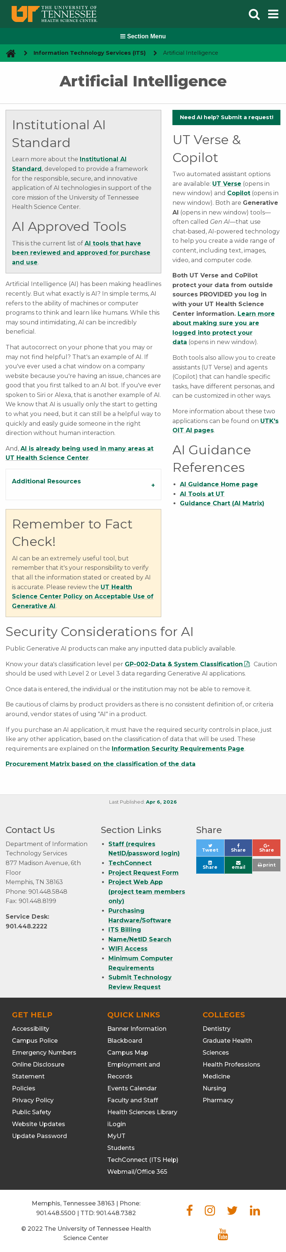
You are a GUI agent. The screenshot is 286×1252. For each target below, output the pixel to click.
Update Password (39, 1136)
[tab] (83, 484)
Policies (23, 1088)
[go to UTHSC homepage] (8, 53)
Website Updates (38, 1124)
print (267, 865)
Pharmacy (218, 1100)
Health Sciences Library (142, 1112)
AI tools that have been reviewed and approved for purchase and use (81, 253)
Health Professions (231, 1064)
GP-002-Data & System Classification (184, 664)
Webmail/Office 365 (137, 1171)
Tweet (213, 850)
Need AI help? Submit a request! (226, 117)
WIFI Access (127, 948)
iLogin (116, 1124)
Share (241, 850)
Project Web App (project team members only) (146, 891)
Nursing (214, 1088)
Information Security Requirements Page (178, 748)
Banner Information (136, 1028)
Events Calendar (132, 1088)
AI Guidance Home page (219, 484)
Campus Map (127, 1052)
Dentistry (217, 1028)
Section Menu (143, 36)
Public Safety (31, 1112)
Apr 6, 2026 (161, 802)
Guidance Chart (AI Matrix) (222, 503)
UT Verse (226, 183)
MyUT (116, 1136)
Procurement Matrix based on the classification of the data (101, 764)
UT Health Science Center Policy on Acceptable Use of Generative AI (82, 597)
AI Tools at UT (202, 494)
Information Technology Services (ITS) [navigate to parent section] (90, 53)
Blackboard (124, 1040)
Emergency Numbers (44, 1052)
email (238, 865)
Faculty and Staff (132, 1100)
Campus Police (35, 1040)
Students (121, 1147)
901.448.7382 (116, 1213)
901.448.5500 (56, 1213)
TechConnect (130, 863)
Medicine (216, 1076)
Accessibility (30, 1028)
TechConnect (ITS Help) (142, 1159)
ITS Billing (124, 929)
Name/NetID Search (139, 939)
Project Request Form (143, 872)
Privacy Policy (33, 1100)
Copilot (238, 193)
